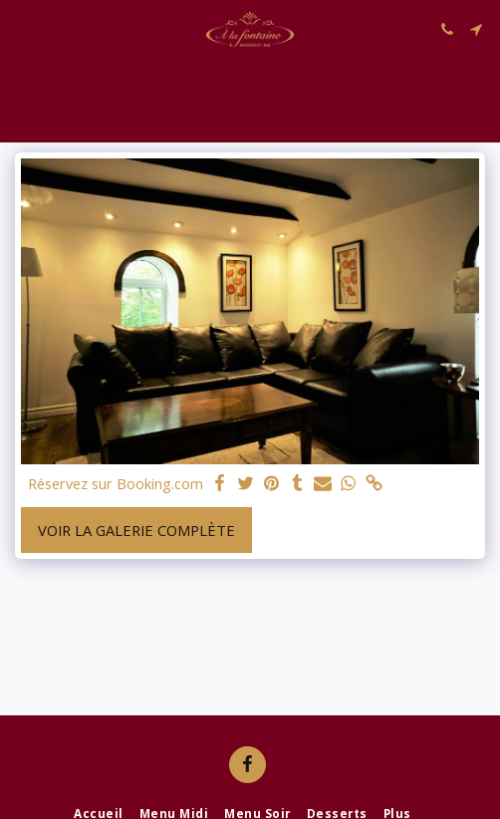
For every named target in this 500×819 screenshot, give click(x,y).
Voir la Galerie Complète (136, 530)
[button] (22, 28)
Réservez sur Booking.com (115, 483)
